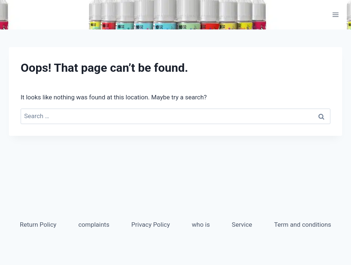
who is (201, 224)
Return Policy (38, 224)
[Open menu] (335, 14)
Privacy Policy (150, 224)
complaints (93, 224)
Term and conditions (302, 224)
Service (242, 224)
